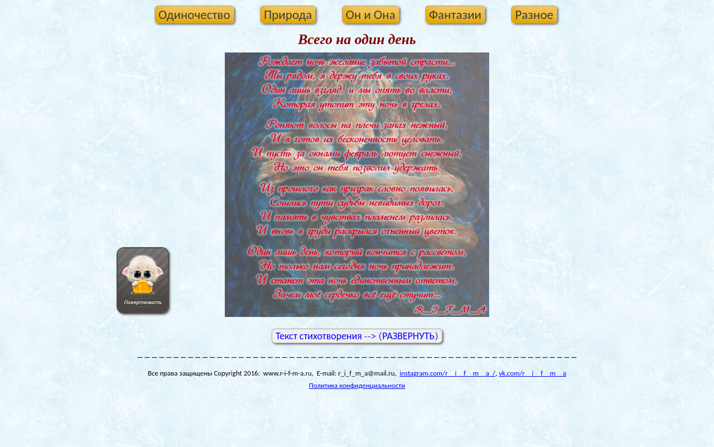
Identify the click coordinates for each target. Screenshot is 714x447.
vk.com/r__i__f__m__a (532, 373)
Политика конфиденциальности (357, 385)
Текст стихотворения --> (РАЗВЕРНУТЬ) (357, 336)
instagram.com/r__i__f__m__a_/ (447, 373)
